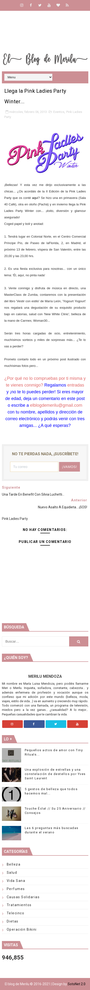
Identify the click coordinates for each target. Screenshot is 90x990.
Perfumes (16, 889)
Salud (12, 872)
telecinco (15, 913)
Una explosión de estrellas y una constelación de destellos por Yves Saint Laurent (55, 774)
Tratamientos (19, 905)
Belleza (14, 864)
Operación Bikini (22, 929)
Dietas (12, 921)
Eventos (58, 112)
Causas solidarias (23, 897)
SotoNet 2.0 (76, 984)
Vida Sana (16, 881)
